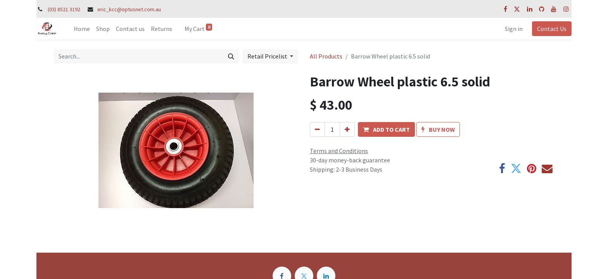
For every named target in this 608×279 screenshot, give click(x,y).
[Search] (231, 56)
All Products (326, 56)
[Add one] (347, 129)
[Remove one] (317, 129)
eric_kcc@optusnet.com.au (129, 9)
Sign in (514, 29)
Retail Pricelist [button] (267, 56)
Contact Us (552, 29)
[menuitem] (82, 28)
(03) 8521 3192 (64, 9)
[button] (386, 129)
